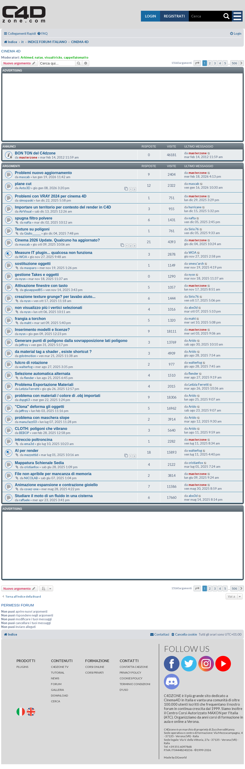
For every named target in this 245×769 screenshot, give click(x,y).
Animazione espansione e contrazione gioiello (56, 485)
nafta (27, 222)
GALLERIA (57, 690)
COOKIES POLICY (131, 678)
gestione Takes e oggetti (37, 275)
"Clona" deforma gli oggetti (39, 407)
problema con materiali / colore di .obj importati (57, 396)
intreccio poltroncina (33, 440)
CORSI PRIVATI (94, 672)
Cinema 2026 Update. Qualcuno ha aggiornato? (57, 240)
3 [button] (215, 63)
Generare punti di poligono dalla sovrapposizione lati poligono (71, 341)
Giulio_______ (32, 233)
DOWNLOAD (59, 695)
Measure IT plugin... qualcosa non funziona (53, 253)
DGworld (181, 757)
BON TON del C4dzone (35, 153)
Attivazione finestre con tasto (41, 286)
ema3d (29, 444)
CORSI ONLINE (94, 667)
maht (27, 323)
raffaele (24, 500)
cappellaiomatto (76, 57)
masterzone (28, 157)
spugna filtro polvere (33, 218)
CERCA (55, 701)
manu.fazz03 (28, 422)
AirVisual (25, 211)
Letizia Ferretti (29, 389)
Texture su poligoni (32, 229)
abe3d (193, 307)
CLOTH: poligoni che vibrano (41, 429)
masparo (30, 268)
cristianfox (31, 467)
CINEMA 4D (11, 51)
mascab (24, 177)
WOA (23, 257)
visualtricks (53, 57)
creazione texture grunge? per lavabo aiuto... (55, 297)
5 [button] (225, 63)
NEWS (55, 678)
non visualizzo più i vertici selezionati (48, 308)
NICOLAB (31, 478)
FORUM (56, 684)
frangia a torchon (30, 319)
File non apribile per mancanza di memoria (53, 474)
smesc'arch (196, 263)
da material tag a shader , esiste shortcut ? (53, 352)
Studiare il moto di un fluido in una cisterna (54, 496)
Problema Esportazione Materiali (44, 385)
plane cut (23, 184)
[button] (197, 63)
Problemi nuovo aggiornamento (43, 173)
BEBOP (24, 433)
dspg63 (24, 400)
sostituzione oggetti (32, 264)
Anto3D (24, 188)
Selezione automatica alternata (42, 374)
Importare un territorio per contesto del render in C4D (63, 207)
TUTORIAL (57, 672)
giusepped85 (33, 290)
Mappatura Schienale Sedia (39, 463)
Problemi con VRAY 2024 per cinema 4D (50, 196)
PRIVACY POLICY (130, 672)
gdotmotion (27, 356)
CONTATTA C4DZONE (134, 667)
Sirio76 (194, 229)
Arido (192, 340)
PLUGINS (22, 667)
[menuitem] (42, 33)
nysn (22, 279)
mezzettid (31, 455)
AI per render (27, 451)
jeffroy (23, 345)
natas (39, 57)
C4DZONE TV (59, 667)
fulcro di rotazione (31, 363)
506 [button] (234, 63)
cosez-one (31, 489)
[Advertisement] (122, 107)
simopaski (26, 200)
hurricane (195, 207)
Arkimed (27, 57)
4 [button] (220, 63)
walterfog (26, 367)
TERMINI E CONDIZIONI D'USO (135, 687)
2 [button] (210, 63)
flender (29, 378)
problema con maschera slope (42, 418)
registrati (174, 16)
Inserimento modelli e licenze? (42, 330)
